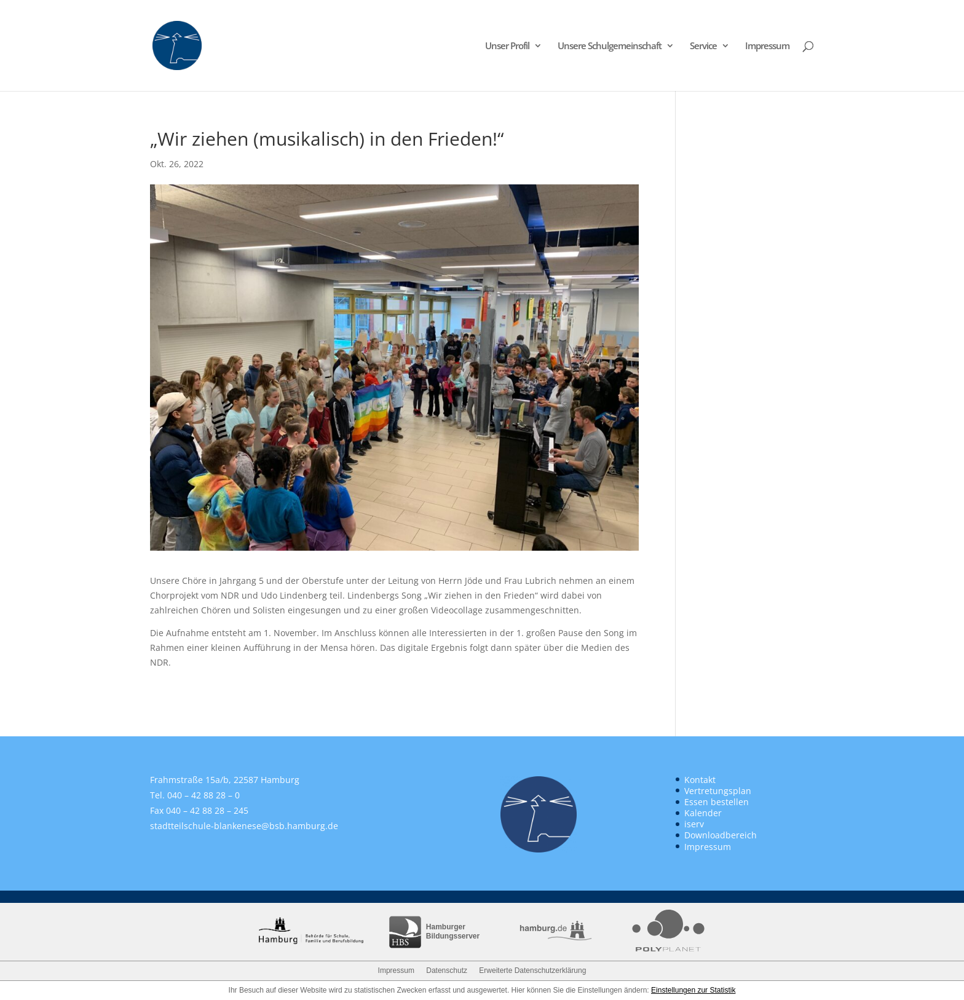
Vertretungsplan (717, 791)
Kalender (703, 813)
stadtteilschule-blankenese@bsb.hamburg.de (244, 826)
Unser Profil (507, 46)
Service (703, 46)
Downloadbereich (720, 835)
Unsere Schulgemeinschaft (610, 46)
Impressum (767, 46)
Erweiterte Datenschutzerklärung (532, 970)
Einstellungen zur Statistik (693, 990)
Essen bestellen (716, 802)
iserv (694, 824)
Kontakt (700, 779)
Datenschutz (446, 970)
